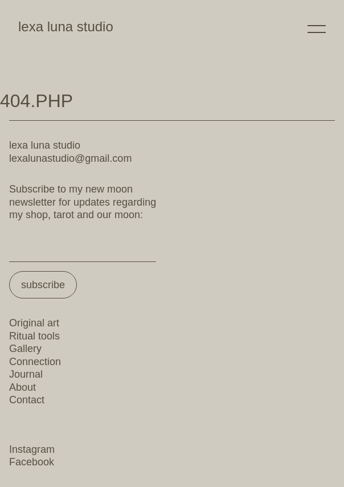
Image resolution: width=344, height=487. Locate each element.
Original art (34, 323)
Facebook (31, 462)
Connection (35, 361)
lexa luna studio (65, 26)
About (22, 387)
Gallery (25, 348)
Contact (26, 400)
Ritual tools (34, 336)
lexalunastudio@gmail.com (70, 158)
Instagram (32, 449)
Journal (26, 374)
